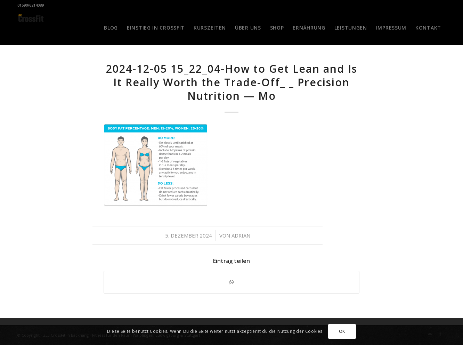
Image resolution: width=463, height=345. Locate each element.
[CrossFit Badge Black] (30, 27)
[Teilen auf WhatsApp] (231, 282)
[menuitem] (110, 27)
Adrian (241, 235)
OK (342, 331)
